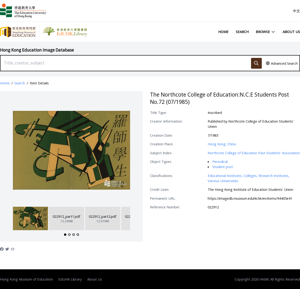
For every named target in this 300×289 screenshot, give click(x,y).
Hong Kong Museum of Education (26, 279)
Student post (222, 166)
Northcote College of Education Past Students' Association (254, 152)
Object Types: (161, 161)
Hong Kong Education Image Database (37, 50)
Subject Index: (161, 152)
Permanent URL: (163, 198)
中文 (296, 10)
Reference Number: (165, 207)
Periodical (220, 161)
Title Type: (158, 112)
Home (223, 31)
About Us (291, 31)
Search (242, 31)
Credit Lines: (159, 189)
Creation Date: (161, 135)
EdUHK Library (70, 279)
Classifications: (161, 175)
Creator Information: (166, 121)
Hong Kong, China (222, 144)
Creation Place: (161, 144)
